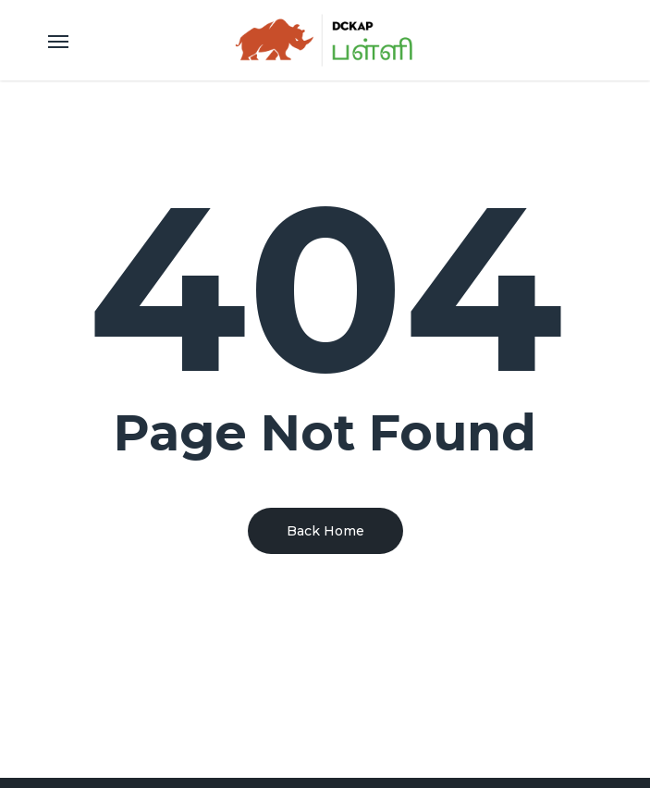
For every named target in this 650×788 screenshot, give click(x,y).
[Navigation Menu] (58, 40)
